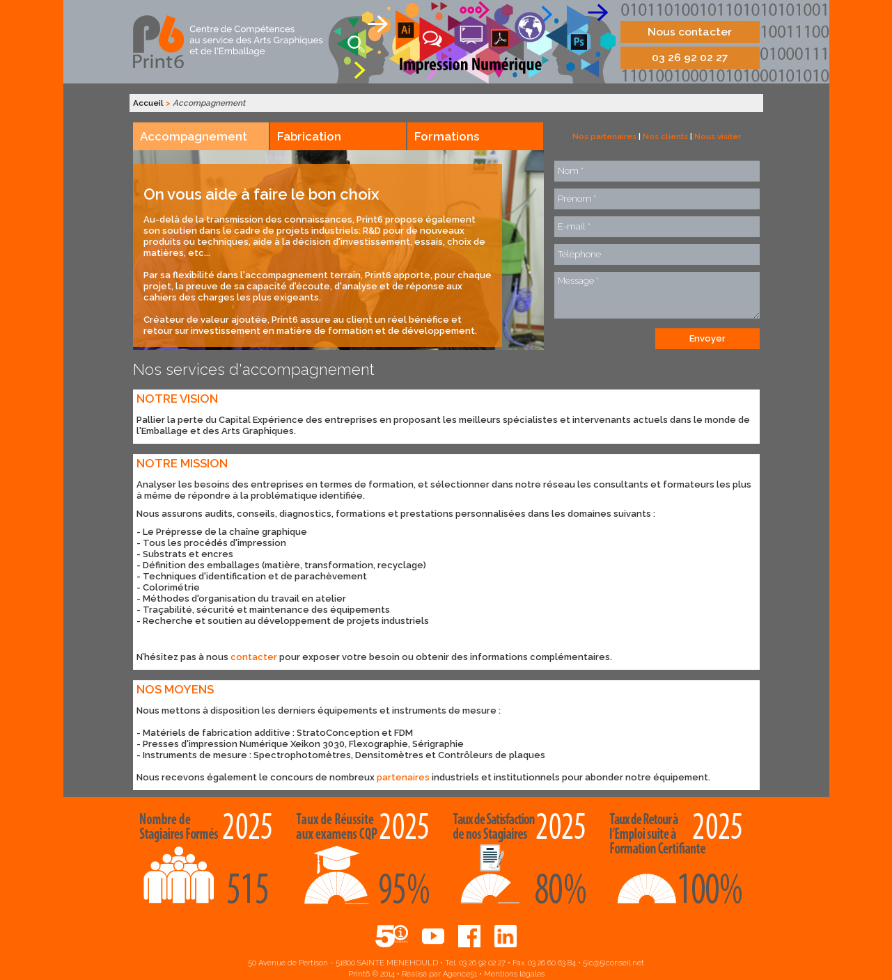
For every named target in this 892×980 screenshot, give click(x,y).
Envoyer (707, 338)
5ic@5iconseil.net (613, 962)
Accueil (148, 103)
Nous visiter (717, 136)
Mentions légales (514, 974)
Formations (446, 136)
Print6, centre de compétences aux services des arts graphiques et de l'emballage (229, 42)
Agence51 (460, 974)
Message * (657, 295)
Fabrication (309, 136)
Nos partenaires (604, 136)
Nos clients (665, 136)
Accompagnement (193, 136)
